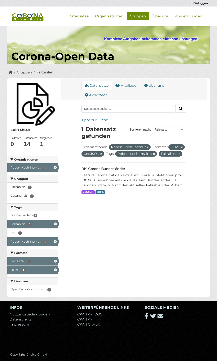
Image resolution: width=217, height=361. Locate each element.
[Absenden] (180, 108)
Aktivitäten (96, 95)
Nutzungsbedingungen (30, 314)
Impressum (19, 324)
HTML (100, 192)
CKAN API (85, 319)
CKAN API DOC (89, 314)
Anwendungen (188, 16)
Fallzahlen (44, 72)
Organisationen (109, 16)
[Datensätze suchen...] (128, 108)
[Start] (11, 72)
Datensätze (78, 16)
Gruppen (138, 16)
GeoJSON (88, 192)
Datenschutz (20, 319)
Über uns (160, 16)
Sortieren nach (139, 129)
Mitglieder (126, 86)
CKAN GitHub (88, 324)
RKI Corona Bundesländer (103, 169)
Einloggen (200, 3)
